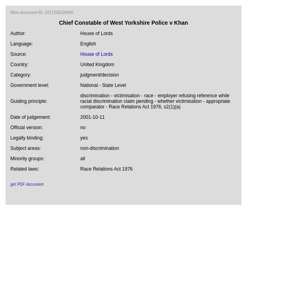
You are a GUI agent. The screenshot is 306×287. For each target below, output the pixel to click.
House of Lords (96, 54)
